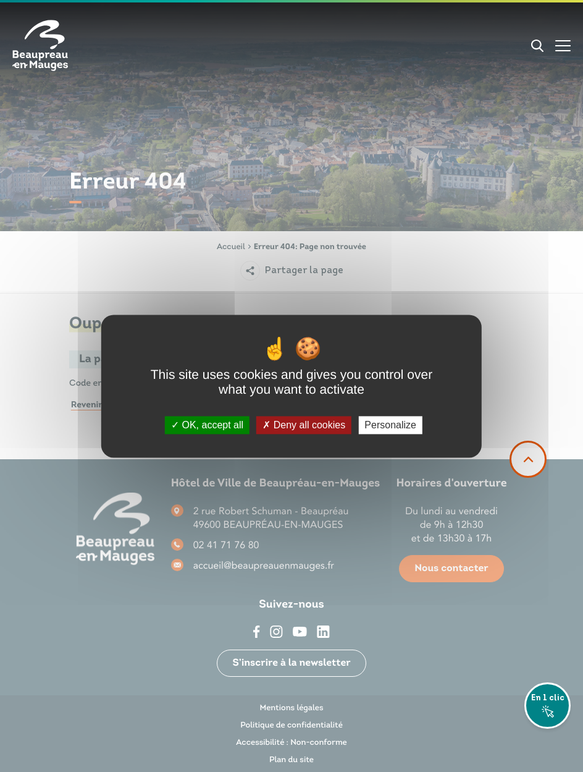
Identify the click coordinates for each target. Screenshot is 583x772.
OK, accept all (207, 425)
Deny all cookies (303, 425)
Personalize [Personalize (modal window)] (390, 425)
